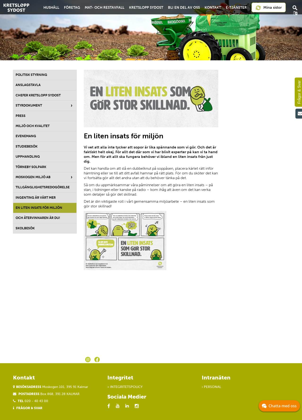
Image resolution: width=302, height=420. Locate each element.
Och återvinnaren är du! (38, 218)
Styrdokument (29, 105)
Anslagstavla (28, 85)
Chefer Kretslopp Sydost (38, 95)
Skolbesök (25, 228)
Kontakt (213, 7)
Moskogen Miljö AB (33, 177)
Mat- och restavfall (104, 7)
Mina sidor (268, 7)
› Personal (211, 387)
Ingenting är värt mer (36, 198)
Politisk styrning (31, 75)
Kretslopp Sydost (146, 7)
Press (20, 116)
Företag (72, 7)
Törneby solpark (31, 167)
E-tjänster (236, 7)
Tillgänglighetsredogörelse (43, 187)
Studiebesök (27, 146)
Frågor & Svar (29, 408)
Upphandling (28, 157)
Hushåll (51, 7)
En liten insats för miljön (39, 208)
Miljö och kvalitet (33, 126)
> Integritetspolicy (125, 387)
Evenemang (26, 136)
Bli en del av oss (184, 7)
